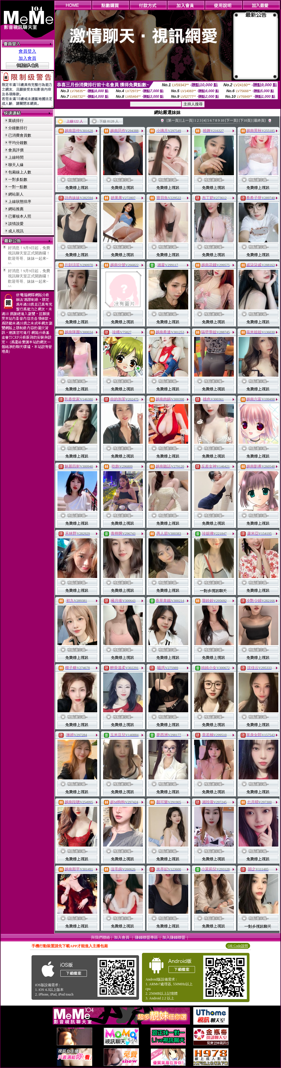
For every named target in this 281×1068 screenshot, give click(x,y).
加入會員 (27, 58)
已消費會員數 (19, 135)
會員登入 (27, 51)
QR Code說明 (238, 946)
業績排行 (16, 120)
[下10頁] (245, 120)
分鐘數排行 (17, 128)
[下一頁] (231, 120)
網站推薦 (16, 209)
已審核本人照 (19, 216)
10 (222, 120)
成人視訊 (16, 231)
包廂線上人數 (19, 172)
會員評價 (16, 150)
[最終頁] (259, 120)
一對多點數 (17, 179)
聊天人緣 (16, 165)
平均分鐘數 (17, 142)
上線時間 (16, 157)
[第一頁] (173, 120)
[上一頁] (187, 120)
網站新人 (16, 194)
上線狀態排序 (19, 201)
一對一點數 (17, 187)
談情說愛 (16, 223)
